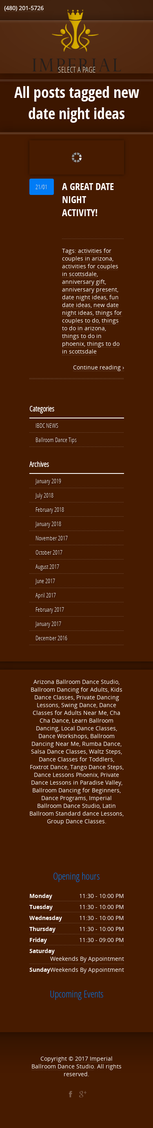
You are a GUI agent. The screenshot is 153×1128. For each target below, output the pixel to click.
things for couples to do (92, 316)
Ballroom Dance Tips (56, 440)
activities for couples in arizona (87, 254)
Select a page (76, 69)
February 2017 (49, 614)
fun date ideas (90, 301)
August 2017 (47, 570)
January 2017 (48, 629)
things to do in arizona (90, 324)
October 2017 (48, 555)
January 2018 (48, 526)
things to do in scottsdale (91, 347)
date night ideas (84, 297)
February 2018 (49, 511)
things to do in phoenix (82, 339)
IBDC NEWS (46, 426)
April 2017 (45, 599)
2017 (82, 1064)
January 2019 (48, 482)
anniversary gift (83, 281)
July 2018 (44, 497)
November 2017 (51, 541)
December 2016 (51, 643)
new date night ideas (90, 308)
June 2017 (45, 585)
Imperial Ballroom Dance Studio (72, 1068)
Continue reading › (98, 367)
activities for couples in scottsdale (90, 270)
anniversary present (89, 289)
